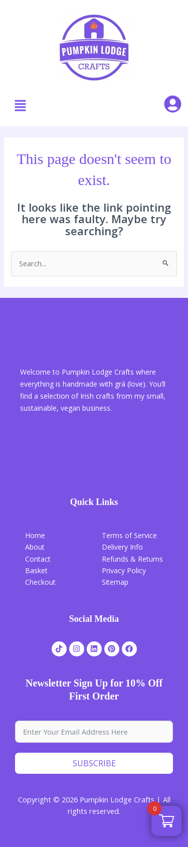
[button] (20, 105)
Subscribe (94, 763)
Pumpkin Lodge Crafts (94, 343)
